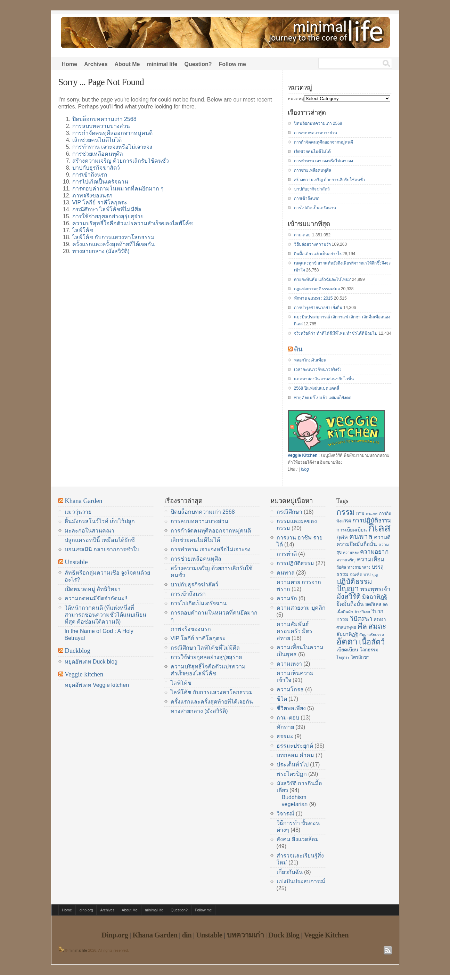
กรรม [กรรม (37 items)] (345, 512)
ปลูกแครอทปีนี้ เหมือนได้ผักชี (100, 540)
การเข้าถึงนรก (89, 175)
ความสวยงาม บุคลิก (301, 608)
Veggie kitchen (84, 674)
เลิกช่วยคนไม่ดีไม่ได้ (97, 140)
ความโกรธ (290, 689)
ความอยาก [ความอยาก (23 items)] (374, 551)
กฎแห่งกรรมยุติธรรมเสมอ (317, 288)
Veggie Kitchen (303, 455)
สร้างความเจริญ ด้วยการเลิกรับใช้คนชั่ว (120, 161)
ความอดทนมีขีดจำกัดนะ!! (96, 598)
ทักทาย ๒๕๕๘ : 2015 (313, 298)
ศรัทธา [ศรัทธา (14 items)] (380, 619)
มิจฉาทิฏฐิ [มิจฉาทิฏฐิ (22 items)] (374, 597)
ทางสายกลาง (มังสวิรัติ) (101, 251)
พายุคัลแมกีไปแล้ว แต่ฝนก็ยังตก (322, 397)
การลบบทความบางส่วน (101, 126)
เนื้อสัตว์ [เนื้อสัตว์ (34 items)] (372, 641)
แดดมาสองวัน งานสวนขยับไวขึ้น (324, 378)
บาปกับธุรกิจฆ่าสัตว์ (96, 168)
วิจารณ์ (285, 813)
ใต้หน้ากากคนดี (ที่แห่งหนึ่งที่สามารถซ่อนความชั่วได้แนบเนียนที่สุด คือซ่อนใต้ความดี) (105, 615)
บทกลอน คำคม (295, 755)
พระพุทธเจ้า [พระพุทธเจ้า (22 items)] (375, 589)
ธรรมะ (285, 736)
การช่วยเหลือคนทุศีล (97, 154)
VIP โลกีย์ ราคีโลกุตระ (99, 202)
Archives (96, 64)
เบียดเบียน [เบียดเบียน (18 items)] (347, 649)
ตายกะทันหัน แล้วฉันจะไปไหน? (322, 279)
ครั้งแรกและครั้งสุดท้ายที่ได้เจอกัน (113, 244)
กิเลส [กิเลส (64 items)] (379, 528)
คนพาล (286, 573)
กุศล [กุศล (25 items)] (342, 537)
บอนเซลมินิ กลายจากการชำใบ (102, 549)
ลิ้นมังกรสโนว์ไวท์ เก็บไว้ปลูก (100, 521)
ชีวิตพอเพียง (291, 708)
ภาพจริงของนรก (92, 195)
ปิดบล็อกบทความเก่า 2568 (104, 119)
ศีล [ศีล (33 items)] (362, 626)
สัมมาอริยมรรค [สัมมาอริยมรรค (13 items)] (371, 635)
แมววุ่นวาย (78, 512)
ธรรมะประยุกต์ (295, 746)
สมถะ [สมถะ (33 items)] (377, 626)
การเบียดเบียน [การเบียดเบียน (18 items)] (351, 530)
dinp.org (86, 910)
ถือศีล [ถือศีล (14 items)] (341, 567)
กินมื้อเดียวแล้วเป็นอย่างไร (318, 253)
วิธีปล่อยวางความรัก (312, 244)
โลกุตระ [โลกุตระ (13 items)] (343, 657)
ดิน (298, 349)
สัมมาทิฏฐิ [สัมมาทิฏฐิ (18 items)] (347, 634)
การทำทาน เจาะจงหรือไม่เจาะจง (112, 147)
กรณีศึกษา (289, 512)
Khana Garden (83, 500)
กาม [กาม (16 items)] (360, 513)
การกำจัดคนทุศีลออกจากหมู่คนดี (112, 133)
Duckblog (77, 650)
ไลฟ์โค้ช (82, 230)
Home (69, 64)
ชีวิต (282, 699)
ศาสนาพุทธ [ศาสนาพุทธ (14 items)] (346, 627)
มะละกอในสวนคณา (89, 531)
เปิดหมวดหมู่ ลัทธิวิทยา (93, 589)
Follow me (232, 64)
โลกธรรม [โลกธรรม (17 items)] (369, 649)
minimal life (162, 64)
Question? (198, 64)
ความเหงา (289, 664)
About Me (127, 64)
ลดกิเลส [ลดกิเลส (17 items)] (373, 604)
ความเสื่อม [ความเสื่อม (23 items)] (370, 559)
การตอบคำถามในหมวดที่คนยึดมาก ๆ (118, 189)
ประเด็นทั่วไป (293, 764)
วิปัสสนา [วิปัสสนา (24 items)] (361, 618)
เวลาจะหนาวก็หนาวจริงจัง (318, 369)
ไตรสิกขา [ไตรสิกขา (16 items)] (360, 657)
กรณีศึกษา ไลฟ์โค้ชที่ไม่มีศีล (106, 209)
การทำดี (287, 554)
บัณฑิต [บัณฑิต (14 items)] (356, 574)
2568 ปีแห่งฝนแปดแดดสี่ (316, 388)
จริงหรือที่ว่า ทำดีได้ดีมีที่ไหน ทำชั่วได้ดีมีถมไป (336, 333)
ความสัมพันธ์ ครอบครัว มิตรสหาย (294, 631)
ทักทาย (285, 727)
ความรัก (287, 598)
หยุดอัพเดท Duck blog (91, 662)
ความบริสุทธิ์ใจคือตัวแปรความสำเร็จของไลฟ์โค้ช (132, 223)
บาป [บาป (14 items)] (366, 574)
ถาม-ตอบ (302, 235)
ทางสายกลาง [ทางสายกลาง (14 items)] (358, 567)
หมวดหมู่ (296, 98)
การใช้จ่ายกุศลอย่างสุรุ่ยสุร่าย (108, 216)
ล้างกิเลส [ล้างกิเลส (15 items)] (362, 611)
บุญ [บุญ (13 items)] (375, 574)
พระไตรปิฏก (292, 774)
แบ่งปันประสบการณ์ (301, 881)
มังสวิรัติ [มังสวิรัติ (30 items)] (348, 596)
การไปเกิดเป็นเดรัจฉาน (100, 182)
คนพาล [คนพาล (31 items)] (361, 537)
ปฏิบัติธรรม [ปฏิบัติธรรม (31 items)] (354, 581)
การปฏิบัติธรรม (295, 563)
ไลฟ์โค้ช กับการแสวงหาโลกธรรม (113, 237)
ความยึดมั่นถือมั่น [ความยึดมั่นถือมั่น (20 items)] (356, 544)
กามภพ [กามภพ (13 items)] (371, 513)
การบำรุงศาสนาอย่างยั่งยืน (318, 307)
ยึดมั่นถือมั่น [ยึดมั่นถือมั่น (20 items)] (350, 604)
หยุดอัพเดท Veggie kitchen (97, 685)
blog (305, 469)
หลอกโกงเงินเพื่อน (310, 360)
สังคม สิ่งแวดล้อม (298, 839)
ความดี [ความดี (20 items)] (382, 537)
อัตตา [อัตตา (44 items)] (347, 641)
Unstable (76, 562)
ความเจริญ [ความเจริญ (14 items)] (345, 560)
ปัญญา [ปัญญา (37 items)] (347, 588)
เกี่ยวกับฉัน (290, 872)
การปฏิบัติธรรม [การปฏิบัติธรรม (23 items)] (372, 520)
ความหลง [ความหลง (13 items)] (351, 552)
